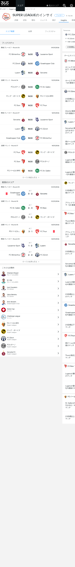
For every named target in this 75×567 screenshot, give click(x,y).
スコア (20, 5)
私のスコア (52, 5)
